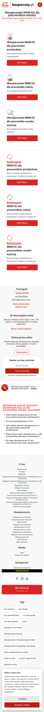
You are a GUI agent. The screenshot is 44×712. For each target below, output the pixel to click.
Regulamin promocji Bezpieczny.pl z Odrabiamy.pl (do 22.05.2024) (21, 482)
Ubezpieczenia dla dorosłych (22, 520)
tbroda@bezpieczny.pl (21, 300)
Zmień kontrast (22, 571)
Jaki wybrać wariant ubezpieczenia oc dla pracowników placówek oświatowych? (23, 427)
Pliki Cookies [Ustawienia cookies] (22, 490)
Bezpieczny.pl (22, 469)
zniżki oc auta (9, 658)
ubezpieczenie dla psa (13, 634)
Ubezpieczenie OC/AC (22, 527)
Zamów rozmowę (22, 371)
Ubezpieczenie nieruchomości (22, 535)
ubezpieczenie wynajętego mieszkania (20, 646)
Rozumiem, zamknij (22, 705)
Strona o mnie (21, 307)
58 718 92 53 (22, 588)
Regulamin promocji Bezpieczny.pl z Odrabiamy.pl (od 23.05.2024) (21, 478)
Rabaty (34, 388)
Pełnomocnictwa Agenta (22, 507)
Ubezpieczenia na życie (21, 530)
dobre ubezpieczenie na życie (16, 652)
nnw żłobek (23, 609)
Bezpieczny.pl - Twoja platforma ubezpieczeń (18, 4)
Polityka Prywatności (22, 488)
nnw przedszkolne (11, 615)
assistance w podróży (13, 627)
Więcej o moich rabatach (21, 328)
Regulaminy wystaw (22, 485)
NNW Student (22, 522)
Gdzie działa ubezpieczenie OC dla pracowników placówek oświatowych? (23, 416)
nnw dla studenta (11, 621)
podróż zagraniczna (28, 658)
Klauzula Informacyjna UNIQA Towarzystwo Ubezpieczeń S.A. (22, 499)
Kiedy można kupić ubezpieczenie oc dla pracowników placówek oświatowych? (24, 435)
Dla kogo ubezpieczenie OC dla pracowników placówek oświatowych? (23, 441)
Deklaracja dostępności (22, 568)
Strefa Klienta (22, 540)
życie (24, 621)
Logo (22, 553)
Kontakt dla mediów (22, 555)
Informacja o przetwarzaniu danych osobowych (22, 375)
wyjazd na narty (10, 664)
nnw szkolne (9, 609)
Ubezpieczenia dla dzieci (22, 517)
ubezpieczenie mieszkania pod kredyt (19, 640)
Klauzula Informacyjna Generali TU (22, 493)
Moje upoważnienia (21, 304)
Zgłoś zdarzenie (22, 542)
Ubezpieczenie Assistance (22, 532)
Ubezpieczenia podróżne (22, 525)
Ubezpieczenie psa (22, 537)
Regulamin (22, 474)
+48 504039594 (21, 297)
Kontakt (22, 472)
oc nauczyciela (29, 615)
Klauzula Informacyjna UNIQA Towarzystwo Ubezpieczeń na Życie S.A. (22, 503)
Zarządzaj (22, 699)
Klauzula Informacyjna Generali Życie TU (22, 495)
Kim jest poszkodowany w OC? (19, 421)
